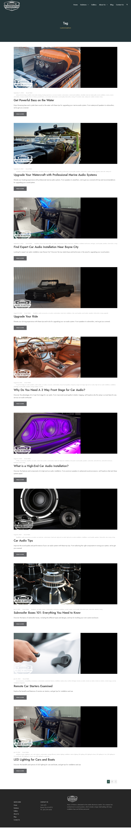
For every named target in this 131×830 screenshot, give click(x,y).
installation (102, 97)
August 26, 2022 (18, 385)
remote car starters (99, 683)
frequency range (75, 387)
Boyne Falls (48, 246)
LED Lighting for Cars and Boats (34, 762)
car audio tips (40, 540)
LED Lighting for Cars (101, 757)
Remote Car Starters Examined (33, 689)
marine (107, 97)
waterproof (87, 99)
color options (36, 757)
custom (43, 612)
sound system (85, 315)
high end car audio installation (102, 387)
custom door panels (42, 463)
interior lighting (74, 757)
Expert (65, 246)
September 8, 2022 (18, 171)
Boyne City (42, 246)
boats (22, 757)
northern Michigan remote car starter (76, 683)
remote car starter (90, 683)
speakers (78, 174)
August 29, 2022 (18, 315)
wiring (101, 99)
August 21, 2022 (18, 461)
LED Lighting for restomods (42, 759)
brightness (27, 757)
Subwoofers (68, 99)
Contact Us (120, 5)
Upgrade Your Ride (26, 319)
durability (83, 97)
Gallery (93, 5)
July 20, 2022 (17, 681)
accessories (23, 463)
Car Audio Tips (23, 543)
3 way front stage (20, 387)
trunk (20, 465)
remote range (108, 683)
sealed (70, 612)
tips (107, 540)
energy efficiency (52, 757)
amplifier (29, 97)
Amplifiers (18, 174)
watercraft (102, 174)
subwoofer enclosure (107, 463)
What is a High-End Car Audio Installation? (41, 468)
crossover (49, 387)
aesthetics (18, 757)
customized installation (74, 97)
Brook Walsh (29, 95)
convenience (34, 683)
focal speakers (66, 387)
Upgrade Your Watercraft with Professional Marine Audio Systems (55, 177)
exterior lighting (60, 757)
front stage (82, 387)
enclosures (56, 612)
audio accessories (43, 315)
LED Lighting (81, 757)
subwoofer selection (94, 612)
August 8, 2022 (17, 537)
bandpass (33, 612)
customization (65, 97)
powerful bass (41, 99)
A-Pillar (18, 463)
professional (65, 174)
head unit (88, 97)
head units (46, 174)
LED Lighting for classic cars (29, 759)
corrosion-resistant (56, 97)
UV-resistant (78, 99)
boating (40, 97)
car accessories (20, 683)
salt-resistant (55, 99)
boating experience (46, 97)
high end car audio (90, 387)
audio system (38, 387)
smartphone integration (19, 685)
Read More (20, 116)
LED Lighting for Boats (90, 757)
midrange (16, 389)
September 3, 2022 (18, 246)
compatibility (27, 683)
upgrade (97, 174)
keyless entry (64, 683)
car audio (54, 246)
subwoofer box (97, 463)
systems (89, 174)
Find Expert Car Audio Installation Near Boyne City (46, 249)
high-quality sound (95, 97)
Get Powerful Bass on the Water (34, 103)
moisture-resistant (24, 99)
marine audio (58, 174)
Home (75, 5)
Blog (111, 5)
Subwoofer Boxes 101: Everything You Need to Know (47, 615)
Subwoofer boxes (84, 612)
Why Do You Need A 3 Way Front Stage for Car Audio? (49, 392)
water (83, 99)
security (114, 683)
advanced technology (21, 97)
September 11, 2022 (19, 95)
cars (31, 757)
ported (66, 612)
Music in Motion (33, 99)
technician (16, 465)
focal (61, 387)
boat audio (34, 97)
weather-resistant (95, 99)
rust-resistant (48, 99)
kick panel (72, 463)
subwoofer (90, 463)
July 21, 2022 (17, 612)
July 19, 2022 (17, 755)
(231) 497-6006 (47, 812)
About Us (102, 5)
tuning (73, 99)
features (52, 683)
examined (47, 683)
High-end (62, 463)
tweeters (37, 389)
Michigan (93, 246)
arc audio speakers (29, 387)
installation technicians (84, 246)
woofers (41, 389)
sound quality (61, 99)
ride (73, 315)
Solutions (83, 5)
